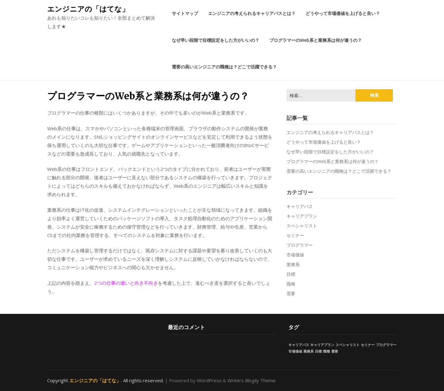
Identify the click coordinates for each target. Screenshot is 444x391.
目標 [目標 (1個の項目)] (318, 351)
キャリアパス (300, 206)
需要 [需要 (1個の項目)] (334, 351)
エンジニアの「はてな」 (88, 9)
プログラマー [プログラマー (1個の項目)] (386, 345)
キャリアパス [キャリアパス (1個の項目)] (298, 345)
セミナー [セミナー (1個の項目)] (368, 345)
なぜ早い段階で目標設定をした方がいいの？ (215, 40)
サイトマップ (185, 13)
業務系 (293, 264)
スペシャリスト (302, 226)
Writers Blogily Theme (251, 380)
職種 (291, 284)
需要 (291, 293)
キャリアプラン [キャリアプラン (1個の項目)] (322, 345)
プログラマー (300, 245)
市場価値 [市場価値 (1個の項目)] (295, 351)
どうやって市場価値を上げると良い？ (343, 13)
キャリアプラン (302, 216)
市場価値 (295, 255)
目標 (291, 274)
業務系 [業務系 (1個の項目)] (308, 351)
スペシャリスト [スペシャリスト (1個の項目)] (348, 345)
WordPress (209, 380)
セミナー (295, 235)
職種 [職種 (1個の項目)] (326, 351)
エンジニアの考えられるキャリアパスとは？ (252, 13)
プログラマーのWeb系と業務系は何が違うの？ (315, 40)
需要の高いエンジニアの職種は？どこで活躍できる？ (224, 67)
